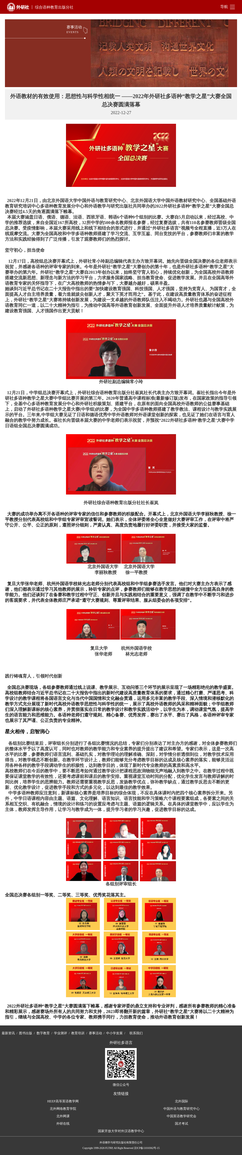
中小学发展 (114, 1033)
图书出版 (25, 1033)
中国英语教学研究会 (181, 1116)
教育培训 (77, 1033)
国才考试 (181, 1124)
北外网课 (63, 1116)
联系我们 (136, 1033)
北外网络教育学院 (63, 1109)
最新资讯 (8, 1033)
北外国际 (181, 1101)
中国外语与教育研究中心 (181, 1109)
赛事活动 (95, 1033)
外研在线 (63, 1124)
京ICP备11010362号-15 (147, 1147)
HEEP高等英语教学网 (63, 1101)
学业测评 (60, 1033)
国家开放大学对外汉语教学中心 (121, 1131)
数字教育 (43, 1033)
